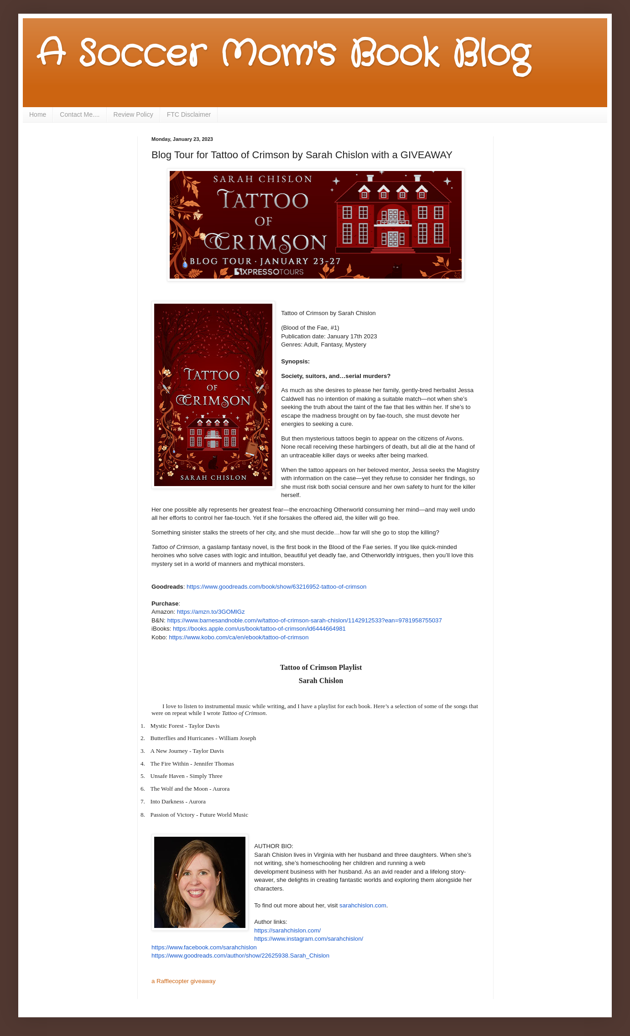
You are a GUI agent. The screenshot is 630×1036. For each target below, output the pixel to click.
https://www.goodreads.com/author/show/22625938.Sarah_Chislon (240, 955)
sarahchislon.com (362, 905)
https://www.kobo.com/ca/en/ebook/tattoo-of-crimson (238, 637)
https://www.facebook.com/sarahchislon (204, 947)
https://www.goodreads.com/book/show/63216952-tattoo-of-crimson (276, 586)
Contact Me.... (79, 114)
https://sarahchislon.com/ (287, 930)
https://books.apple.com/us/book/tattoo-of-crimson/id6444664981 (259, 628)
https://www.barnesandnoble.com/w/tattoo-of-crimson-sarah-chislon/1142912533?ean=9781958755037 (304, 620)
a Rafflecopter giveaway (183, 981)
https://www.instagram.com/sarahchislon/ (308, 938)
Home (37, 114)
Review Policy (133, 114)
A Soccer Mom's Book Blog (283, 55)
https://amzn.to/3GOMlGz (211, 611)
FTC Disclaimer (189, 114)
